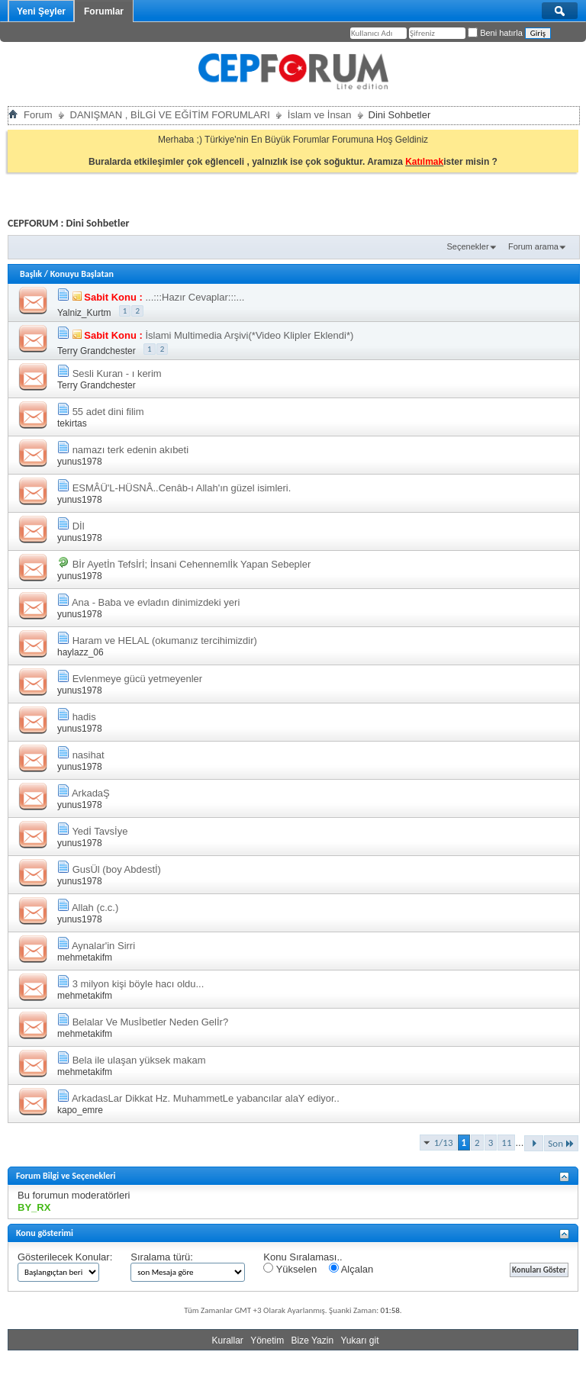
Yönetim (267, 1340)
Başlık (31, 274)
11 (506, 1142)
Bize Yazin (312, 1340)
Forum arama (533, 246)
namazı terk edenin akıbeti (130, 449)
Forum (38, 115)
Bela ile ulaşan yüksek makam (139, 1060)
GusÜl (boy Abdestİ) (116, 869)
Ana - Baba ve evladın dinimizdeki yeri (156, 602)
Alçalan (351, 1269)
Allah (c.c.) (95, 907)
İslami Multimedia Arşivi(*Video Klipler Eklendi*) (249, 335)
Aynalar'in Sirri (103, 945)
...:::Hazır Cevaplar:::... (194, 297)
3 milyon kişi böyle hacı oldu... (138, 984)
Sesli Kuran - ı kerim (117, 373)
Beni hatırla (495, 32)
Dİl (78, 526)
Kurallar (227, 1340)
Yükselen (290, 1269)
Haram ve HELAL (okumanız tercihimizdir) (164, 640)
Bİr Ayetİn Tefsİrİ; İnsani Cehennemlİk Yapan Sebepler (191, 564)
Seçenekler (468, 246)
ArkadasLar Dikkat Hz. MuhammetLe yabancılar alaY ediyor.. (206, 1098)
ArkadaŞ (91, 793)
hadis (84, 717)
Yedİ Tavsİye (99, 831)
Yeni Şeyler (41, 11)
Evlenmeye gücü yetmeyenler (137, 678)
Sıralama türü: (161, 1257)
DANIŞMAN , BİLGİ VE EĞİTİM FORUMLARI (170, 115)
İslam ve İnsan (320, 115)
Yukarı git (359, 1340)
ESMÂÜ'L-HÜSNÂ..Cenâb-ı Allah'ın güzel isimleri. (181, 488)
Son (561, 1143)
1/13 (443, 1142)
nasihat (88, 755)
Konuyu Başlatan (82, 274)
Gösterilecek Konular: (65, 1257)
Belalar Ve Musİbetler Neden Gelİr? (150, 1022)
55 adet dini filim (108, 411)
